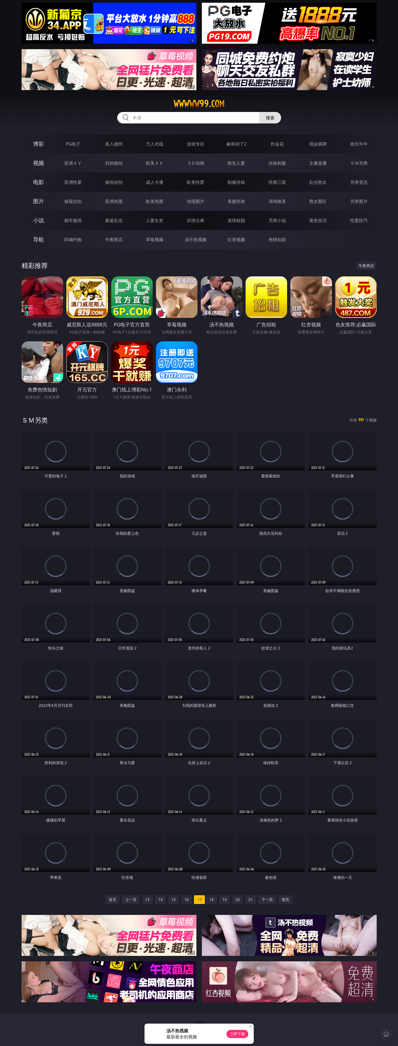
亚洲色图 (114, 201)
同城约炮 (73, 240)
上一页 (131, 899)
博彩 (38, 143)
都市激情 (73, 220)
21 (250, 899)
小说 (38, 220)
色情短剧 (277, 240)
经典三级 (277, 182)
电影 (38, 182)
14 (160, 899)
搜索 (270, 118)
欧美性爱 (195, 182)
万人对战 (154, 144)
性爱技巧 (359, 220)
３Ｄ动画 (195, 163)
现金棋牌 (318, 144)
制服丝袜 (236, 182)
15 (173, 899)
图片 (38, 201)
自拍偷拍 (114, 163)
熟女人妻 (236, 163)
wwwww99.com (199, 103)
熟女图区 (318, 201)
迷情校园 (236, 220)
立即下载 (237, 1033)
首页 (112, 899)
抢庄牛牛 (359, 144)
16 (186, 899)
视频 (38, 163)
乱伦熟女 (318, 182)
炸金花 (277, 144)
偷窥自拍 (73, 201)
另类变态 (359, 182)
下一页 (267, 899)
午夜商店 (114, 240)
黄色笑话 (318, 220)
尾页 (285, 899)
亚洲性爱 (73, 182)
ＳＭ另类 (359, 163)
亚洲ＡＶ (73, 163)
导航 (38, 239)
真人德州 (114, 144)
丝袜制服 (277, 163)
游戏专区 (195, 144)
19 (224, 899)
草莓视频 (154, 240)
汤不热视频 (196, 240)
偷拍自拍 (114, 182)
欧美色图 (154, 201)
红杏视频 (236, 240)
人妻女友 (154, 220)
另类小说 (277, 220)
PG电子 (73, 144)
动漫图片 (195, 201)
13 (147, 899)
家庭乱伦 (114, 220)
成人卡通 (154, 182)
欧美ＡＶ (154, 163)
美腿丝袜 (236, 201)
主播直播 (318, 163)
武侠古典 (195, 220)
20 (237, 899)
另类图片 (359, 201)
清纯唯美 (277, 201)
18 (211, 899)
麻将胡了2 (236, 144)
